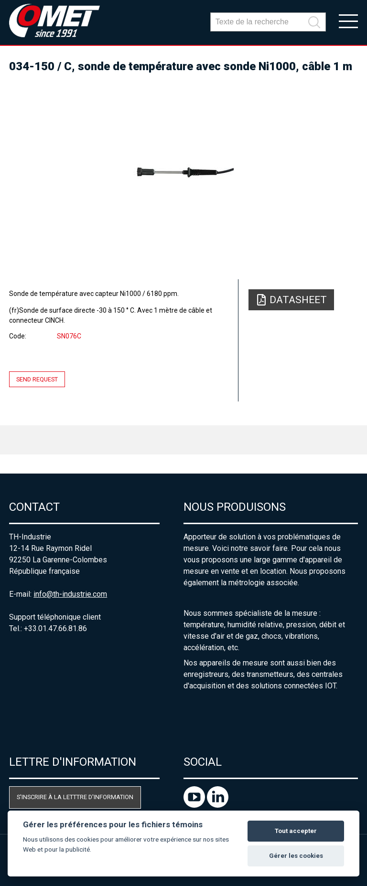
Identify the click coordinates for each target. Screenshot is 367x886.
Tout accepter (296, 830)
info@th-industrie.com (70, 594)
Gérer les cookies (296, 855)
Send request (37, 379)
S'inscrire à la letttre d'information (75, 797)
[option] (183, 171)
